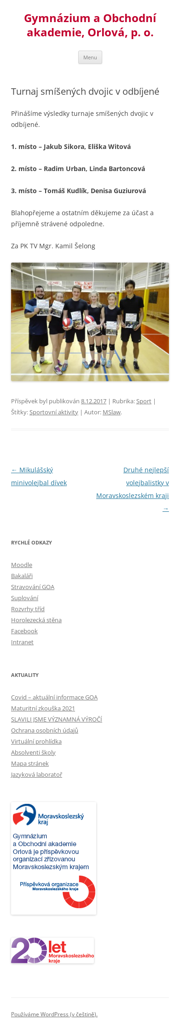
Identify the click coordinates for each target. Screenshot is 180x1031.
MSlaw (112, 412)
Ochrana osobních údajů (44, 730)
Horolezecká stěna (36, 620)
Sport (143, 401)
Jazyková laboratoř (36, 774)
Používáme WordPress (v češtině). (54, 1014)
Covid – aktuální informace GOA (54, 697)
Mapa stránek (30, 763)
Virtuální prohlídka (36, 741)
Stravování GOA (32, 587)
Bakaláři (22, 576)
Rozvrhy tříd (28, 609)
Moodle (21, 565)
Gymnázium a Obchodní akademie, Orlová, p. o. (90, 25)
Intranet (22, 642)
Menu (90, 57)
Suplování (24, 598)
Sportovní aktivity (53, 412)
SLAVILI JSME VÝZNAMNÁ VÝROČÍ (56, 719)
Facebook (24, 631)
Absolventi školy (33, 752)
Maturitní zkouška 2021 (43, 708)
